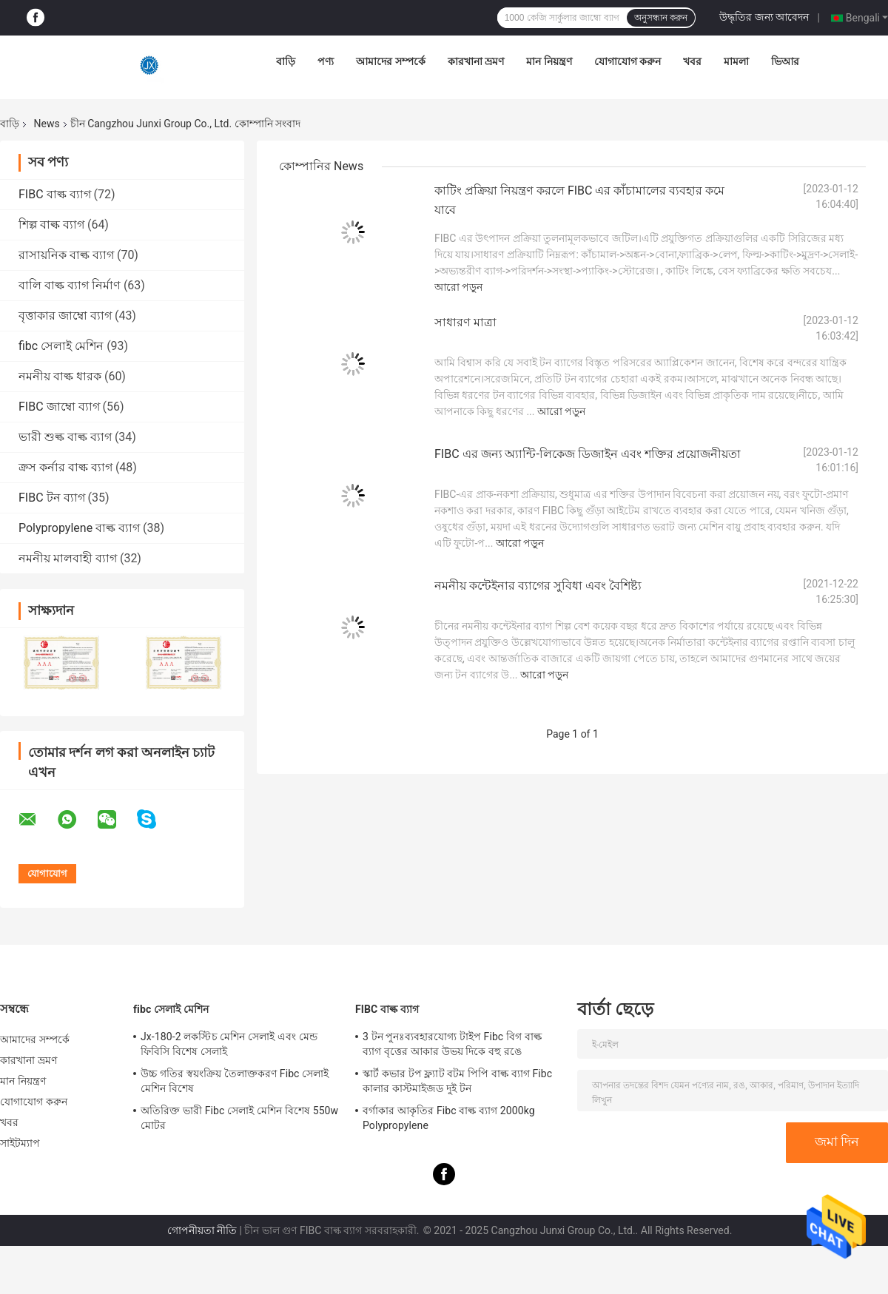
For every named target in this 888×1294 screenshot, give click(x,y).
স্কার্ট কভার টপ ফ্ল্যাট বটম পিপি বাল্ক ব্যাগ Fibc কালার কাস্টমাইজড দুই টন (457, 1081)
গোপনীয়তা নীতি (202, 1230)
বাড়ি (285, 61)
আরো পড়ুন (458, 287)
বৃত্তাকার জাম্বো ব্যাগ (65, 316)
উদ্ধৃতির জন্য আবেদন (764, 17)
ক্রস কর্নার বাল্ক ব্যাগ (65, 467)
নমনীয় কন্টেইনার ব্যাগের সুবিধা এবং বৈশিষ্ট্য (538, 586)
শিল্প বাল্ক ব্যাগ (51, 225)
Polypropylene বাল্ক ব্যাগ (79, 528)
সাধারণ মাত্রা (465, 322)
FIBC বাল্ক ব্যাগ (54, 194)
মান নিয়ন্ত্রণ (548, 61)
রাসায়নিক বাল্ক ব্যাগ (66, 255)
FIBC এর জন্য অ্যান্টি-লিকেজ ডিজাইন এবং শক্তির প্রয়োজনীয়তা (587, 454)
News (46, 123)
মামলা (736, 61)
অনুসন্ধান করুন (660, 18)
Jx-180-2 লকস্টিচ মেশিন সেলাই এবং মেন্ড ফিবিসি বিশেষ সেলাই (229, 1044)
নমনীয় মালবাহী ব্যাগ (67, 558)
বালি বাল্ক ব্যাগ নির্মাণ (69, 285)
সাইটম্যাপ (20, 1143)
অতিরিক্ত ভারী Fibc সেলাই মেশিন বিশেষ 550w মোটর (239, 1118)
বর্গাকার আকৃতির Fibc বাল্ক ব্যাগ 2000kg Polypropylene (449, 1118)
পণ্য (325, 61)
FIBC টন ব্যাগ (51, 498)
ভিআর (785, 61)
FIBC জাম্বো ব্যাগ (59, 407)
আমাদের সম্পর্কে (390, 61)
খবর (692, 61)
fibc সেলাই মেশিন (61, 346)
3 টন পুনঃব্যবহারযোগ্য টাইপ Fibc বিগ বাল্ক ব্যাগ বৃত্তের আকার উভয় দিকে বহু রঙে (452, 1044)
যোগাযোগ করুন (627, 61)
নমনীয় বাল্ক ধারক (59, 376)
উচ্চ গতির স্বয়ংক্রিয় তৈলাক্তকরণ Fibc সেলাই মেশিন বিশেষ (235, 1081)
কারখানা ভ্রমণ (476, 61)
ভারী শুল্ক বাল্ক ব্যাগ (65, 437)
